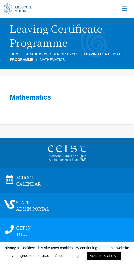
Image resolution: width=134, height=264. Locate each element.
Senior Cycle (65, 54)
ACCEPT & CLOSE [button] (104, 256)
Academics (37, 54)
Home (15, 54)
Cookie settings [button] (68, 255)
